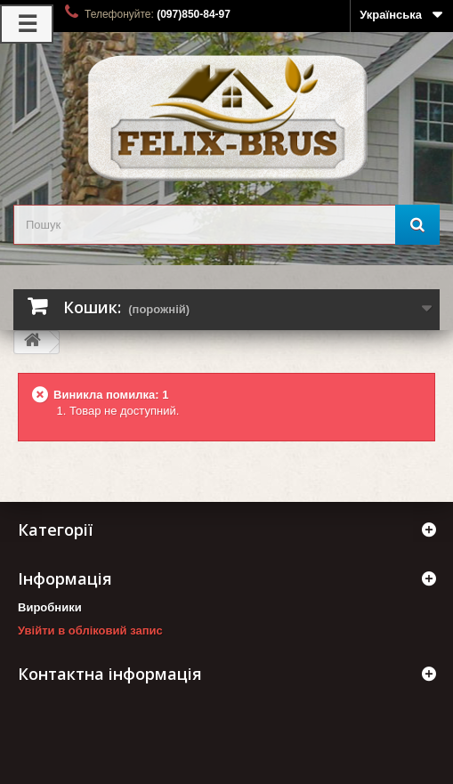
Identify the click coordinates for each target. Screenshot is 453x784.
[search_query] (226, 225)
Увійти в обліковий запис (90, 630)
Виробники (50, 607)
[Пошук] (417, 225)
